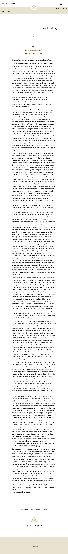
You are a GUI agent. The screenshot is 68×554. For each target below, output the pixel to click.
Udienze (4, 12)
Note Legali (34, 544)
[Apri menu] (65, 4)
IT (34, 37)
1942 (8, 12)
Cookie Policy (34, 546)
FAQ (34, 541)
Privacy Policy (34, 549)
